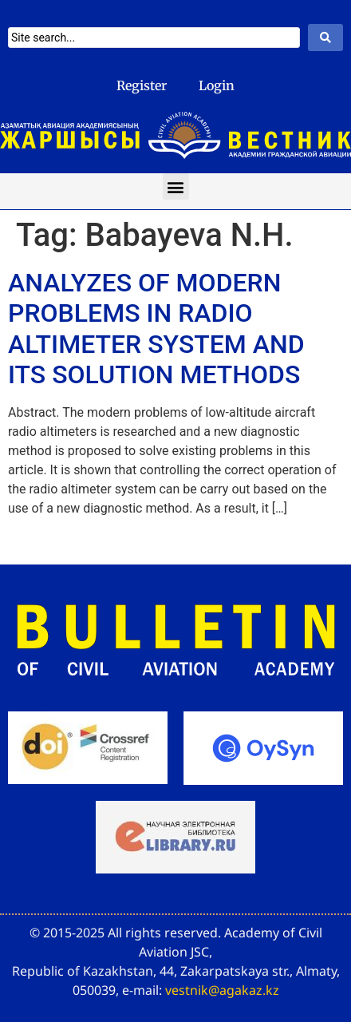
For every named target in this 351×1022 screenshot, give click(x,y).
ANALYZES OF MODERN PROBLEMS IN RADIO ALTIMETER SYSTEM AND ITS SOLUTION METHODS (156, 328)
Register (141, 85)
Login (217, 85)
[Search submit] (325, 37)
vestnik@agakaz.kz (222, 990)
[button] (176, 186)
